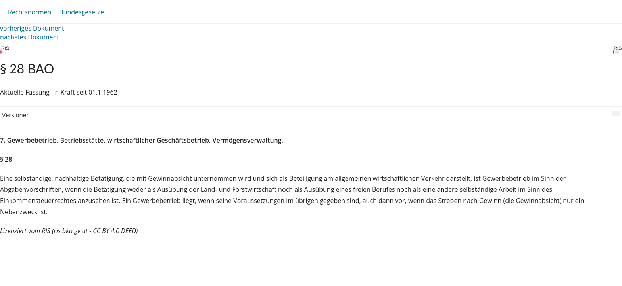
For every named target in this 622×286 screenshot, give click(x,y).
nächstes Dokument (29, 37)
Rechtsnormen (29, 12)
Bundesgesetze (81, 12)
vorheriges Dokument (32, 28)
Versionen (16, 115)
